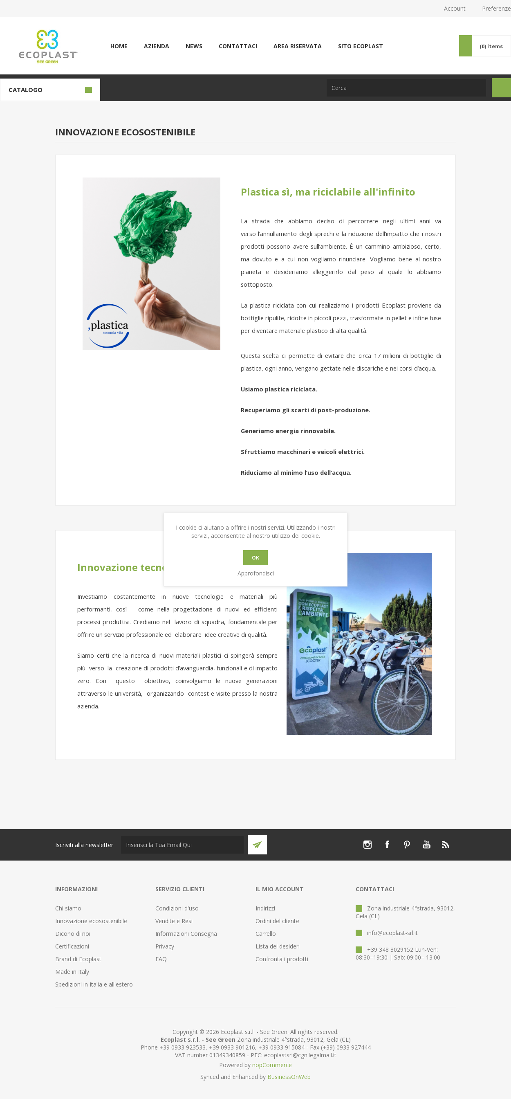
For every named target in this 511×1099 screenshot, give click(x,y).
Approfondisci (256, 573)
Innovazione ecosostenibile (91, 921)
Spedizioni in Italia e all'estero (94, 984)
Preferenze (496, 8)
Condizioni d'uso (177, 908)
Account (455, 8)
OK (255, 557)
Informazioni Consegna (186, 933)
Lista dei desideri (278, 946)
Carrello (266, 933)
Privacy (164, 946)
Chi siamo (68, 908)
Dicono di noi (72, 933)
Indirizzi (265, 908)
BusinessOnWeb (289, 1077)
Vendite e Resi (174, 921)
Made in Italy (72, 971)
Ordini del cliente (277, 921)
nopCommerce (272, 1065)
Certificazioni (72, 946)
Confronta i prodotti (282, 959)
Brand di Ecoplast (78, 959)
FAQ (161, 959)
